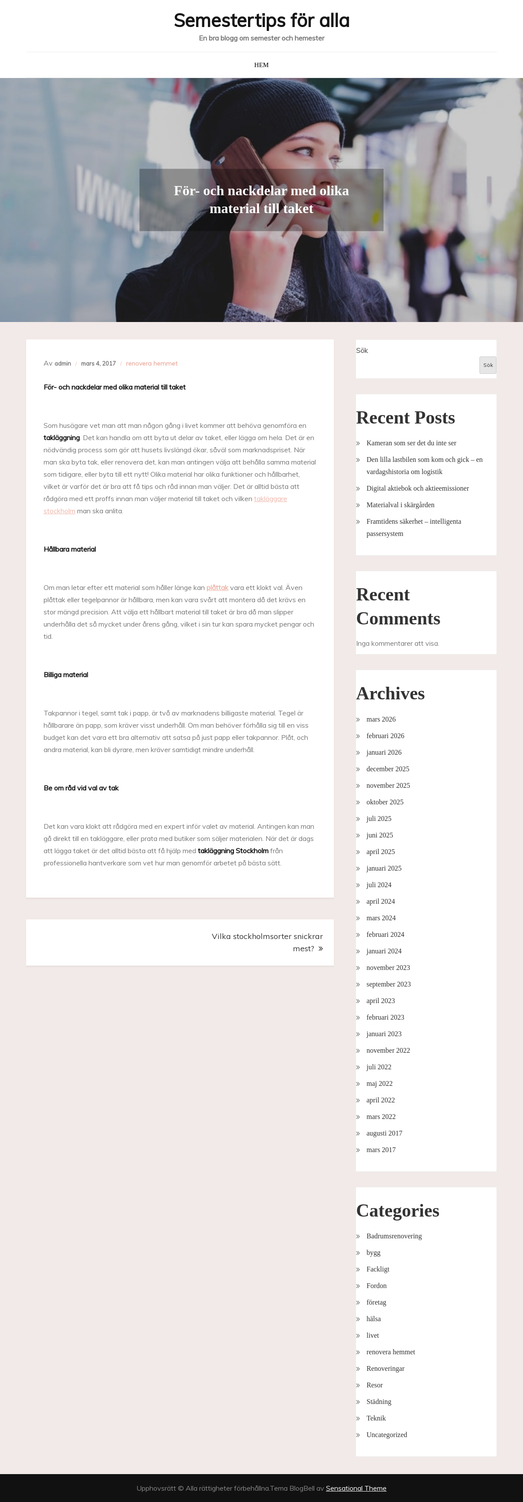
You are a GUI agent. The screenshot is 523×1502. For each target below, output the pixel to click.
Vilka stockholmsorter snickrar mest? (267, 942)
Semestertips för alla (261, 20)
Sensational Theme (356, 1488)
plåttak (217, 587)
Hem (261, 64)
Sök (362, 350)
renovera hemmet (151, 363)
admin (62, 363)
